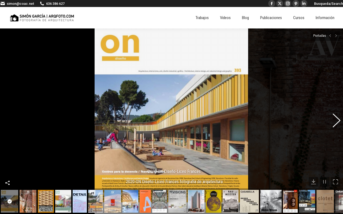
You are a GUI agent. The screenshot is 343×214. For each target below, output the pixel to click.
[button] (333, 118)
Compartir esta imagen (7, 176)
